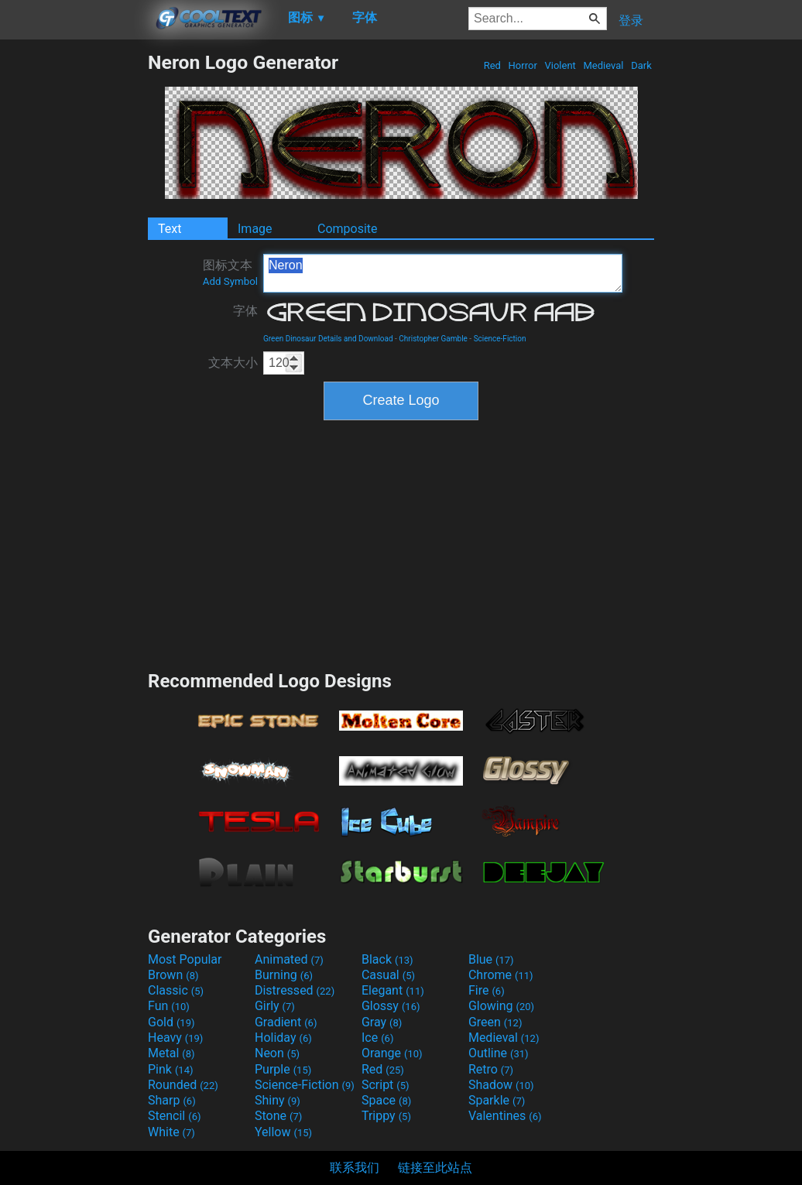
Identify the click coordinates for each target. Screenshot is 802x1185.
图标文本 (230, 272)
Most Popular (185, 959)
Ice (377, 1037)
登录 (631, 20)
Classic (176, 990)
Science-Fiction (500, 338)
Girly (275, 1005)
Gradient (286, 1022)
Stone (278, 1115)
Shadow (501, 1084)
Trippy (386, 1115)
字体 (245, 310)
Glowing (501, 1005)
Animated (289, 959)
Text (169, 228)
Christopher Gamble (433, 338)
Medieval (603, 65)
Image (255, 228)
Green (495, 1022)
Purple (283, 1069)
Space (386, 1100)
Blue (491, 959)
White (171, 1132)
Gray (382, 1022)
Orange (392, 1053)
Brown (173, 975)
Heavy (175, 1037)
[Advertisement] (73, 283)
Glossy (391, 1005)
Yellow (283, 1132)
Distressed (294, 990)
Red (492, 65)
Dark (641, 65)
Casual (388, 975)
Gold (171, 1022)
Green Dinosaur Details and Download (328, 338)
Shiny (277, 1100)
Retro (490, 1069)
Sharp (172, 1100)
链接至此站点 (435, 1167)
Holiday (283, 1037)
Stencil (174, 1115)
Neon (277, 1053)
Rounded (183, 1084)
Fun (169, 1005)
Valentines (505, 1115)
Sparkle (496, 1100)
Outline (498, 1053)
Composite (347, 228)
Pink (171, 1069)
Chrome (500, 975)
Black (387, 959)
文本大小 (233, 362)
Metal (171, 1053)
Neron (442, 273)
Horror (523, 65)
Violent (560, 65)
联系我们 (354, 1167)
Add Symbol (230, 281)
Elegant (393, 990)
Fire (486, 990)
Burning (284, 975)
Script (386, 1084)
